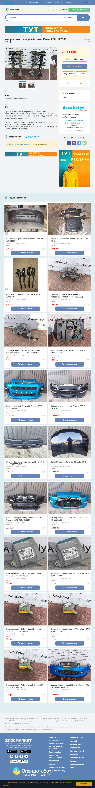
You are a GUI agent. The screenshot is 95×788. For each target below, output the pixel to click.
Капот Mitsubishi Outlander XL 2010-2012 (68, 465)
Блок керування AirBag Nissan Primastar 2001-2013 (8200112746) (23, 634)
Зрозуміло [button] (84, 784)
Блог (77, 3)
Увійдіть (10, 147)
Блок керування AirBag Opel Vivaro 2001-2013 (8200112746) (70, 634)
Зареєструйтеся (23, 147)
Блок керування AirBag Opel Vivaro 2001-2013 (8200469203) (70, 578)
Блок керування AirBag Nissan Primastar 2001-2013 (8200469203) (23, 578)
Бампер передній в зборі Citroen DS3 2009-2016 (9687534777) (69, 522)
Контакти (81, 77)
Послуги (69, 3)
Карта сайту (47, 3)
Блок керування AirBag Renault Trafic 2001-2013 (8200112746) (25, 690)
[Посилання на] (11, 756)
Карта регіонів (76, 744)
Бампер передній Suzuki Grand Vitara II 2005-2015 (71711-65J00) (70, 690)
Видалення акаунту (77, 764)
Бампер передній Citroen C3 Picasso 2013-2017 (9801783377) (24, 410)
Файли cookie (54, 761)
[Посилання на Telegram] (26, 756)
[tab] (13, 139)
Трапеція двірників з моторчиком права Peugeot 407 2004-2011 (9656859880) (68, 299)
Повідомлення (68, 77)
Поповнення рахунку (57, 767)
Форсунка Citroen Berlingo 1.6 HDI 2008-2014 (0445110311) (25, 299)
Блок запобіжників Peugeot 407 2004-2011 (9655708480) (69, 354)
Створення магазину (57, 771)
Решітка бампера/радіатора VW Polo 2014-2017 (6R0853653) (25, 466)
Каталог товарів (32, 3)
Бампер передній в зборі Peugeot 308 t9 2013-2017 (68, 410)
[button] (9, 785)
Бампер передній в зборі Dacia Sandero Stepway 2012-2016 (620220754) (23, 522)
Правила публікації (56, 743)
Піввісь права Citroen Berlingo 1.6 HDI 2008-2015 (69, 243)
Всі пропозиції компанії (74, 123)
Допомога (74, 754)
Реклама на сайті (77, 751)
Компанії (58, 3)
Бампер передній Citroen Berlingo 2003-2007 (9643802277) (25, 243)
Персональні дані (55, 752)
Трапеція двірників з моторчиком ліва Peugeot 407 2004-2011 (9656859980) (23, 354)
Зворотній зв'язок (77, 758)
